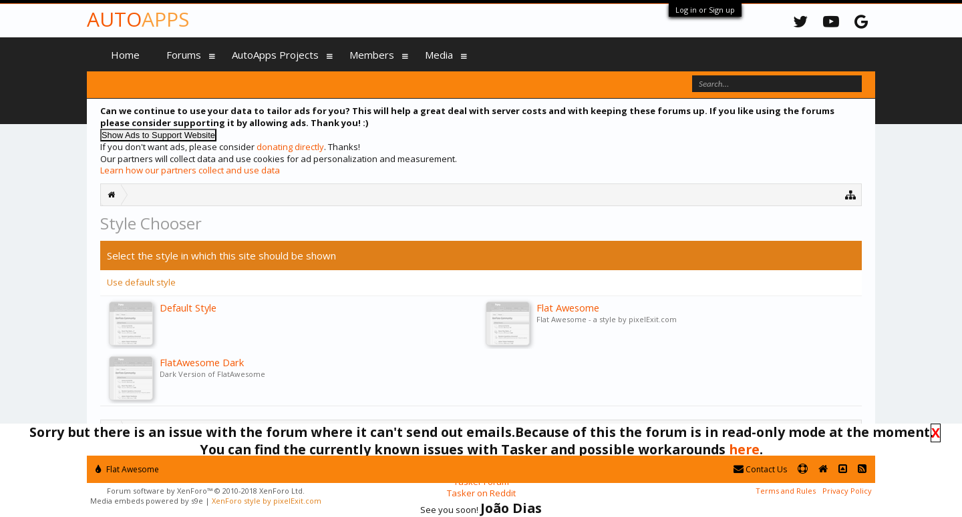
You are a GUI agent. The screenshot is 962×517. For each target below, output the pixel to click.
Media (439, 54)
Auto (138, 19)
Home (125, 54)
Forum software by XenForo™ (206, 491)
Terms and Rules (786, 491)
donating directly (290, 147)
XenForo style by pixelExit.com (266, 501)
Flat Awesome (127, 469)
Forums (183, 54)
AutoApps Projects (275, 54)
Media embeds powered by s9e (146, 501)
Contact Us (760, 469)
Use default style (141, 282)
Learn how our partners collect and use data (190, 170)
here (744, 449)
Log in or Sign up (705, 10)
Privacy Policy (847, 491)
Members (371, 54)
